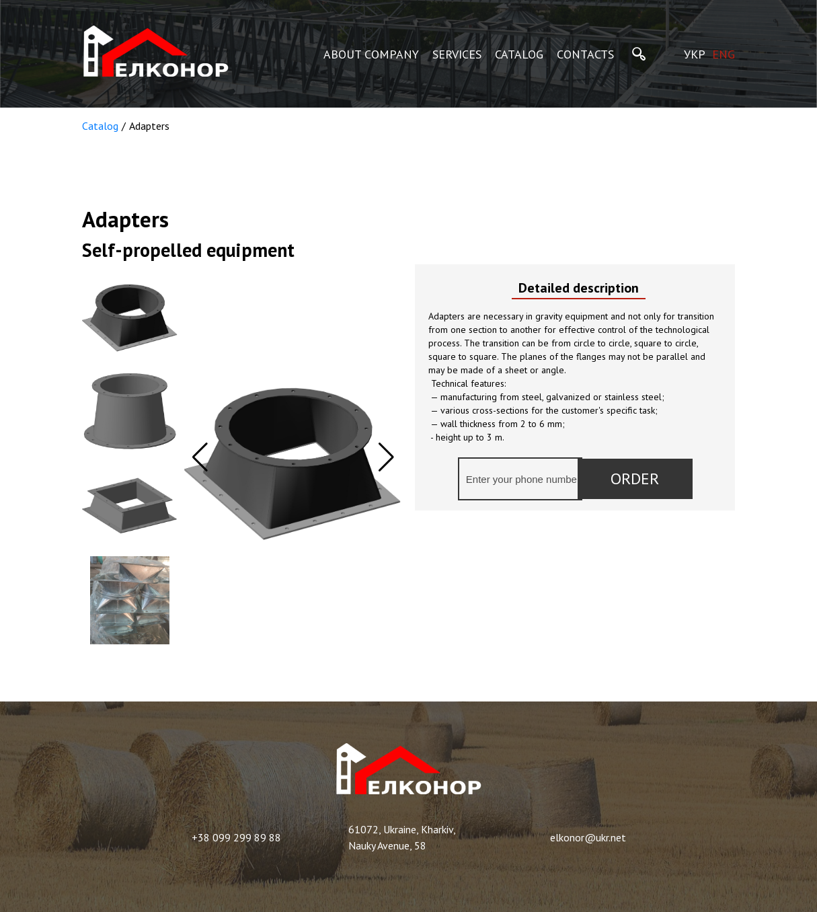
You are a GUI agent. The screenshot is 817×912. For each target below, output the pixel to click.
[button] (386, 457)
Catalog (100, 125)
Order (635, 478)
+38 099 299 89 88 (236, 837)
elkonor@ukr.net (588, 837)
